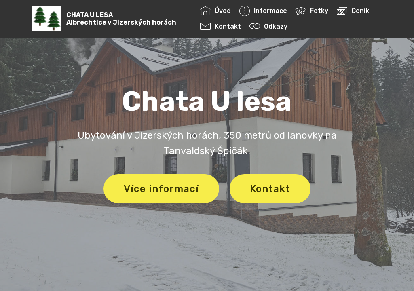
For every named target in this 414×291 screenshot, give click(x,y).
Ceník (353, 11)
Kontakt (220, 26)
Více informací (161, 188)
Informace (263, 11)
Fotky (312, 11)
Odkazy (268, 26)
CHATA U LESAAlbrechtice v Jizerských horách (121, 18)
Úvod (215, 11)
